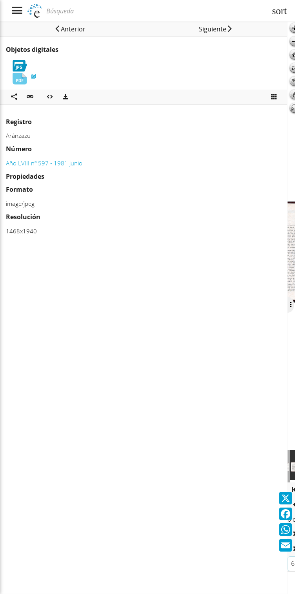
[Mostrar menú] (16, 11)
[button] (70, 29)
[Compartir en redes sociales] (14, 97)
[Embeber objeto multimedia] (50, 97)
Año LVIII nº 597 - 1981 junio (44, 163)
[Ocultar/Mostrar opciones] (290, 305)
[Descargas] (65, 97)
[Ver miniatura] (274, 97)
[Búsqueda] (156, 11)
